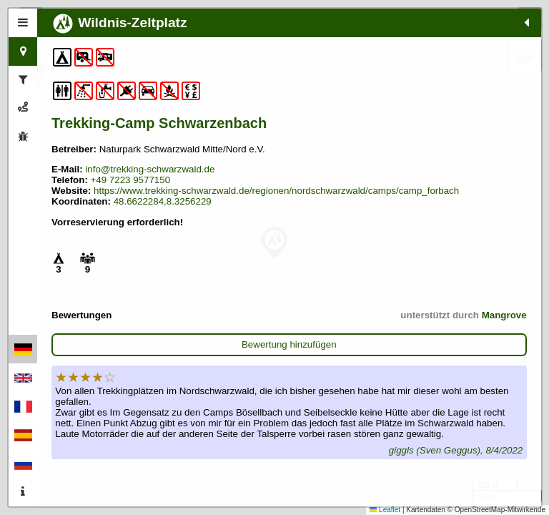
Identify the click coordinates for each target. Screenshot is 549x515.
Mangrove (189, 374)
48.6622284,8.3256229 (163, 250)
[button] (274, 243)
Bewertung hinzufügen (131, 403)
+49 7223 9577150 (131, 217)
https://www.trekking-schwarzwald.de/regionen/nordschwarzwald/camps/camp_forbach (190, 234)
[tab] (23, 23)
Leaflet (385, 510)
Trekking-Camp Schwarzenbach (105, 131)
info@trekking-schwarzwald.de (99, 201)
